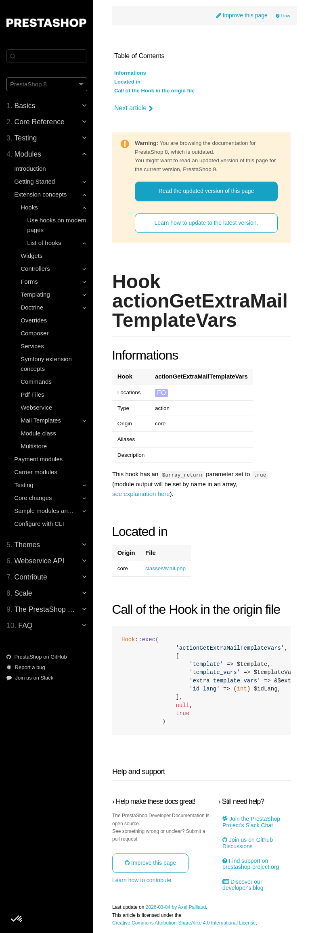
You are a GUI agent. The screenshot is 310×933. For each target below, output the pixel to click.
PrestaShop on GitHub (36, 657)
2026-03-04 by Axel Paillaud (176, 907)
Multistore (34, 446)
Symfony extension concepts (46, 364)
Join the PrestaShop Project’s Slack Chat (251, 822)
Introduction (30, 168)
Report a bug (25, 667)
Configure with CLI (39, 523)
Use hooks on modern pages (56, 225)
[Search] (46, 56)
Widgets (31, 255)
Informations (130, 73)
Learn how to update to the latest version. (206, 223)
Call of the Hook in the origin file (154, 91)
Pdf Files (32, 394)
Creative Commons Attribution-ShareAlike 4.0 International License (184, 922)
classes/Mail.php (165, 568)
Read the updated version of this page (206, 191)
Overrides (34, 320)
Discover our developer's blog (243, 885)
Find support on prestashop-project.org (250, 864)
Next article (133, 108)
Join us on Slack (29, 678)
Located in (127, 82)
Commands (36, 381)
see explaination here (141, 493)
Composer (34, 333)
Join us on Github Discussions (247, 843)
